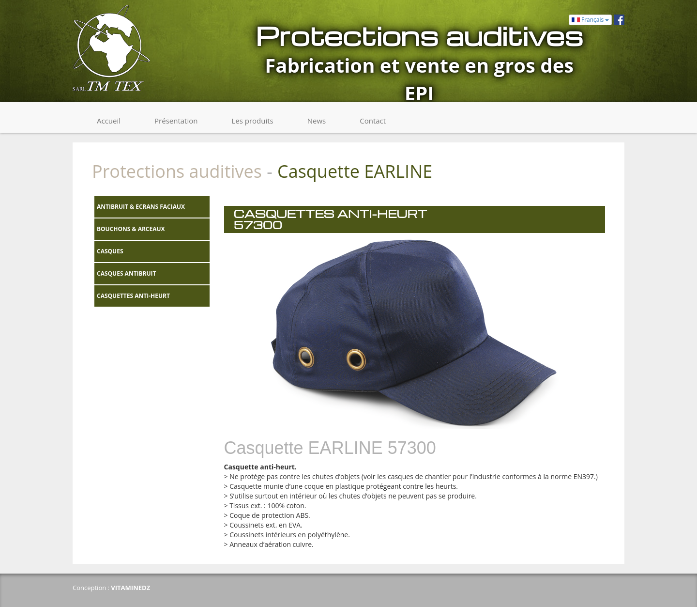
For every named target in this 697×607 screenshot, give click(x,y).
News (316, 120)
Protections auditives (177, 171)
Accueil (109, 120)
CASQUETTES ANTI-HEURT (133, 296)
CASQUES (110, 251)
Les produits (252, 120)
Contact (373, 120)
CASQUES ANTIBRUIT (126, 273)
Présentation (175, 120)
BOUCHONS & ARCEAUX (131, 229)
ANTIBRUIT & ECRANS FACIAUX (141, 206)
